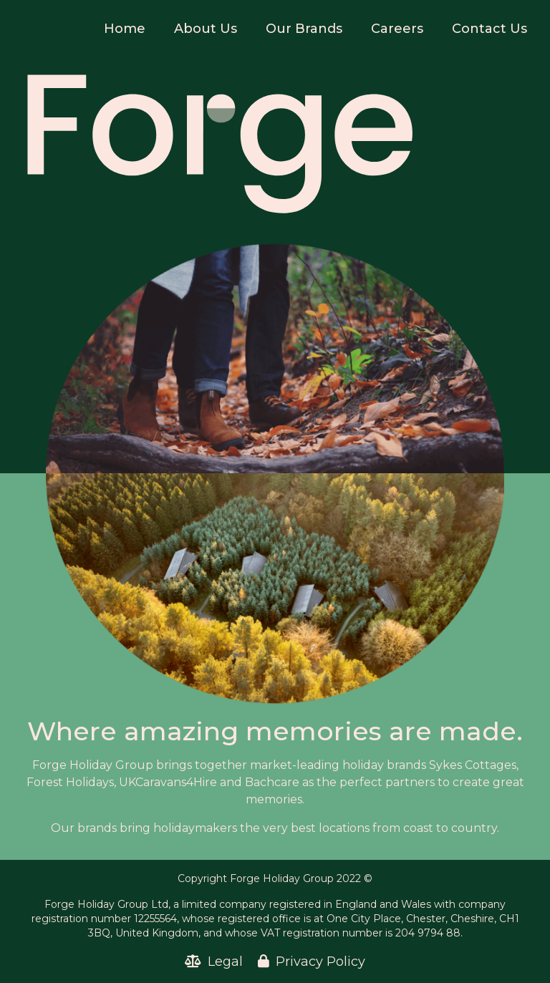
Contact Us (489, 29)
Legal (215, 961)
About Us (205, 29)
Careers (397, 29)
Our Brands (304, 29)
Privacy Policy (311, 961)
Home (124, 29)
